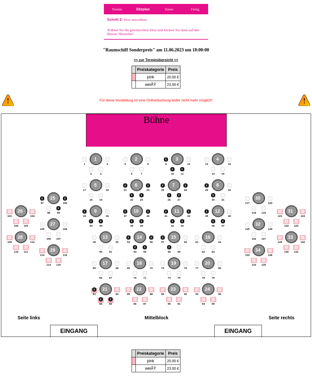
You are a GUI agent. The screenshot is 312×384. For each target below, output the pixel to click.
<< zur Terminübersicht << (156, 60)
